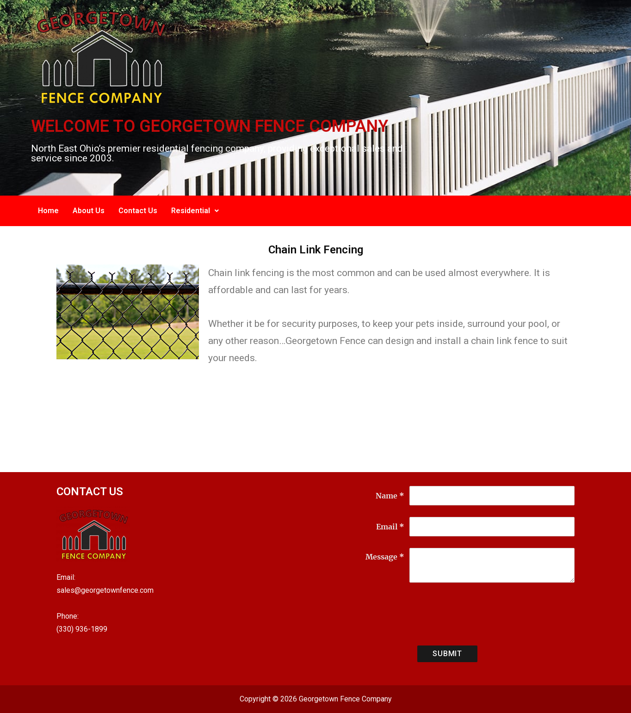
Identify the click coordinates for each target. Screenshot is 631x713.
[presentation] (479, 616)
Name (390, 495)
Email (390, 526)
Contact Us (137, 210)
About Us (89, 210)
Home (48, 210)
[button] (195, 210)
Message (384, 556)
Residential (195, 210)
